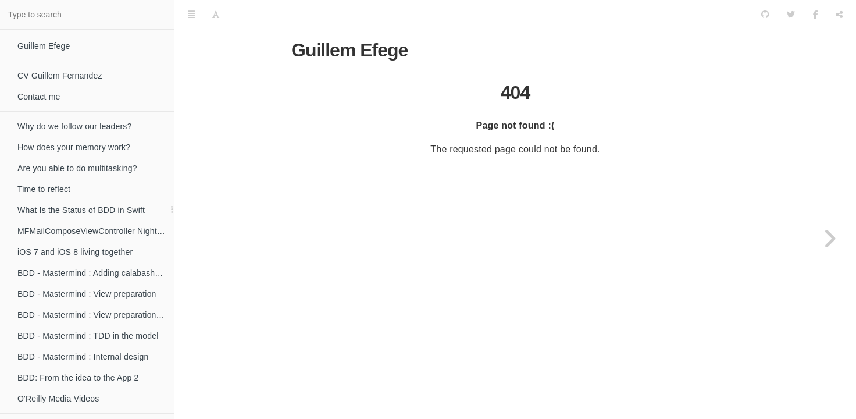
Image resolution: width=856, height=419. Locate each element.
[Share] (839, 14)
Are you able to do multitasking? (77, 168)
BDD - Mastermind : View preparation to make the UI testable (95, 314)
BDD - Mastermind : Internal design (82, 356)
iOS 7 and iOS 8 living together (75, 252)
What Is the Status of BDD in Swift (81, 210)
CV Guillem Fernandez (59, 75)
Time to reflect (43, 189)
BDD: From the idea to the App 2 (78, 377)
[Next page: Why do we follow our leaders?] (830, 238)
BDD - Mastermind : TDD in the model (87, 335)
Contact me (38, 96)
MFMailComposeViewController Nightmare (95, 231)
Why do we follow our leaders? (74, 126)
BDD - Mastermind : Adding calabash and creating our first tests (95, 273)
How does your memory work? (73, 147)
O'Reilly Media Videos (58, 398)
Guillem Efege (43, 46)
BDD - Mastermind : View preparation (86, 294)
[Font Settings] (216, 14)
